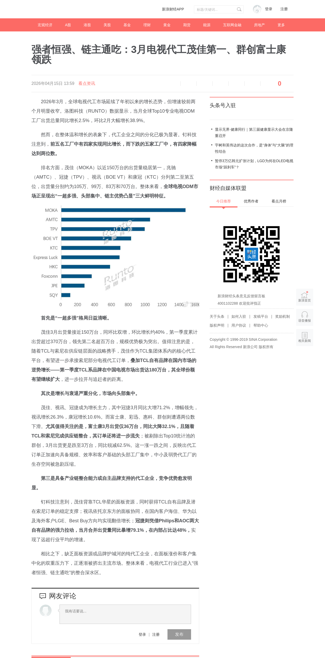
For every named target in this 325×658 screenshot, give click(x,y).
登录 (142, 634)
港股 (87, 25)
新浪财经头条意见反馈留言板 (241, 296)
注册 (284, 9)
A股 (68, 25)
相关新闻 (305, 341)
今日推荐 (223, 201)
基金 (127, 25)
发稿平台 (260, 316)
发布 (179, 634)
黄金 (167, 25)
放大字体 (204, 83)
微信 (236, 83)
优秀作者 (251, 201)
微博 (220, 83)
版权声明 (217, 325)
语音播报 (172, 83)
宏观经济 (45, 25)
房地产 (259, 25)
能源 (206, 25)
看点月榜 (279, 201)
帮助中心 (260, 325)
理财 (147, 25)
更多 (281, 25)
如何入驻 (238, 316)
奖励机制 (282, 316)
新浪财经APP (173, 9)
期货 (187, 25)
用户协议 (238, 325)
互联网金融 (232, 25)
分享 (252, 83)
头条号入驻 (223, 105)
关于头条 (217, 316)
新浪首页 (305, 296)
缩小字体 (188, 83)
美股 (107, 25)
